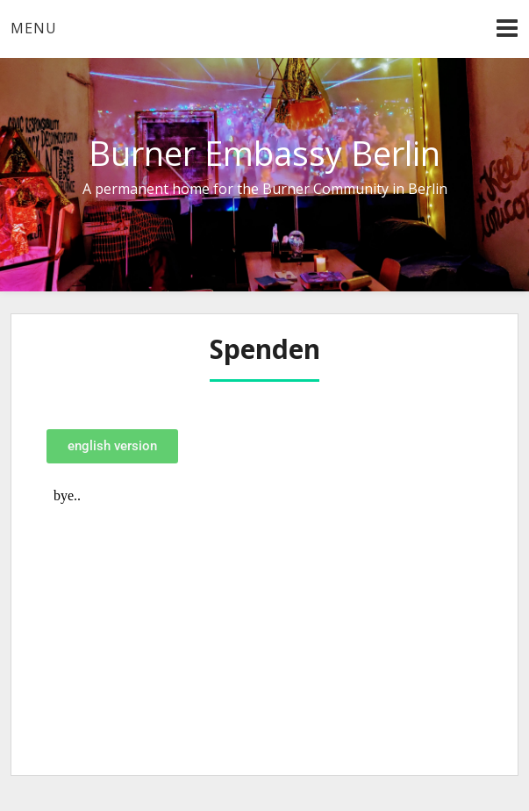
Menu (34, 28)
